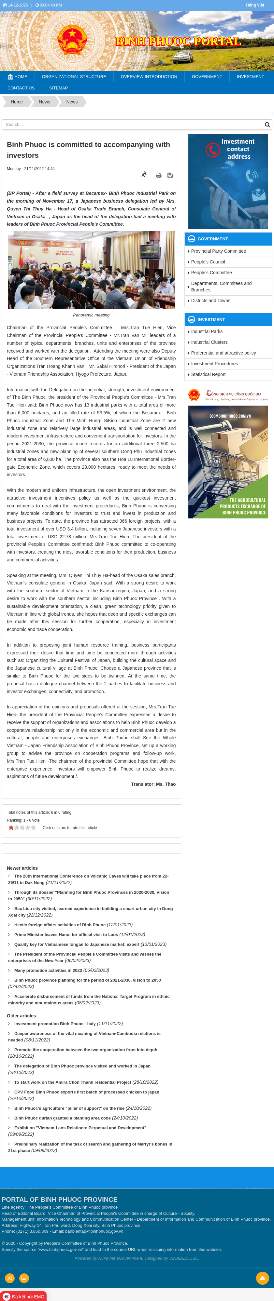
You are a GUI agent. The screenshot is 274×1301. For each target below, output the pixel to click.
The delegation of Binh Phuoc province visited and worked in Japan (82, 1066)
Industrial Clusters (209, 342)
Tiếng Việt (254, 5)
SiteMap (58, 88)
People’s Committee (211, 272)
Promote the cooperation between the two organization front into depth (85, 1049)
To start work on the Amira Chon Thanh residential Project (72, 1082)
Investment (250, 76)
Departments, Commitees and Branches (221, 286)
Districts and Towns (210, 300)
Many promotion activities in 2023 (48, 970)
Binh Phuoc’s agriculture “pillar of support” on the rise (69, 1108)
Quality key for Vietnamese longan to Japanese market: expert (76, 944)
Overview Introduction (149, 76)
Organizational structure (74, 76)
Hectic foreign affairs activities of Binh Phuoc (60, 924)
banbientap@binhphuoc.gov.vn (94, 1231)
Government (207, 76)
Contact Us (21, 88)
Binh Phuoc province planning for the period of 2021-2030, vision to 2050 (87, 980)
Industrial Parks (207, 331)
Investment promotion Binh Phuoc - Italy (55, 1023)
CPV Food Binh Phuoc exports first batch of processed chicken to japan (86, 1092)
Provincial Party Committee (218, 251)
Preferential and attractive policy (223, 352)
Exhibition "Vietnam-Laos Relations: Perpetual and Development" (80, 1127)
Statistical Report (208, 374)
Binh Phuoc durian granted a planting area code (62, 1118)
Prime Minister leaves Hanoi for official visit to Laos (66, 934)
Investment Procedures (214, 363)
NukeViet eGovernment (120, 1258)
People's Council (208, 261)
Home (17, 77)
